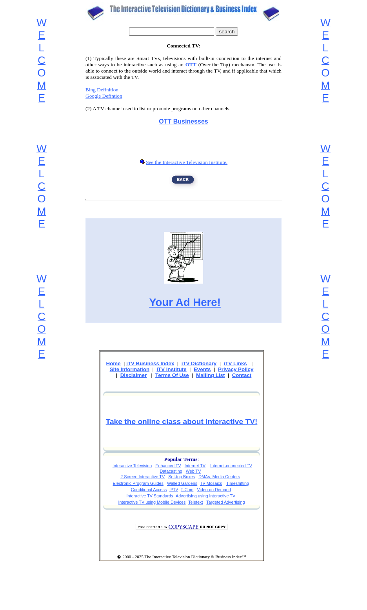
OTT (190, 64)
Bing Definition (101, 90)
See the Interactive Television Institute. (186, 162)
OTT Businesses (183, 121)
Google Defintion (103, 96)
